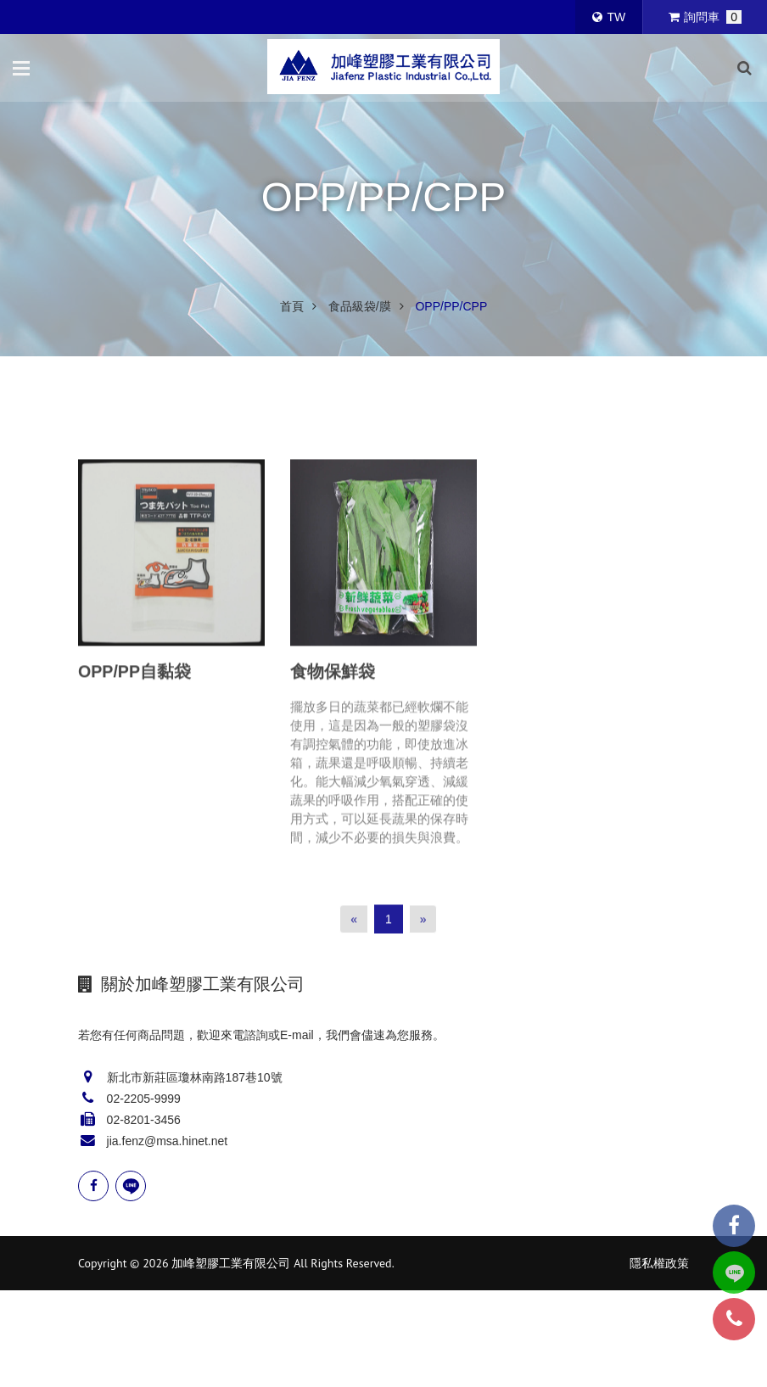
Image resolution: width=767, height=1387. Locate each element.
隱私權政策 (659, 1263)
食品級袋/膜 (359, 306)
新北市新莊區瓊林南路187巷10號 (195, 1077)
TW (608, 17)
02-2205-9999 (144, 1098)
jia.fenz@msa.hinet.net (167, 1141)
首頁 (292, 306)
